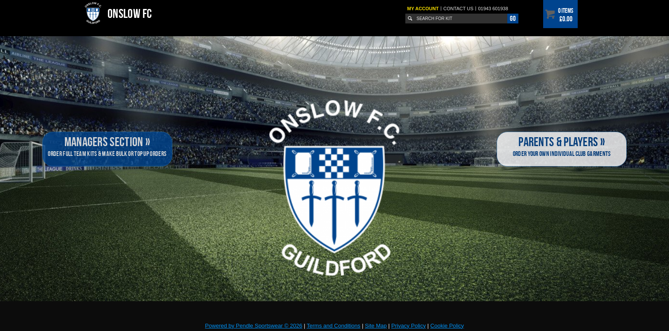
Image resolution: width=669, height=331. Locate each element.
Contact (458, 8)
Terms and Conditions (334, 325)
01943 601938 (493, 8)
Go (513, 18)
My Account (423, 8)
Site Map (376, 325)
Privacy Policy (408, 325)
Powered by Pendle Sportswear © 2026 (254, 325)
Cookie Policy (447, 325)
